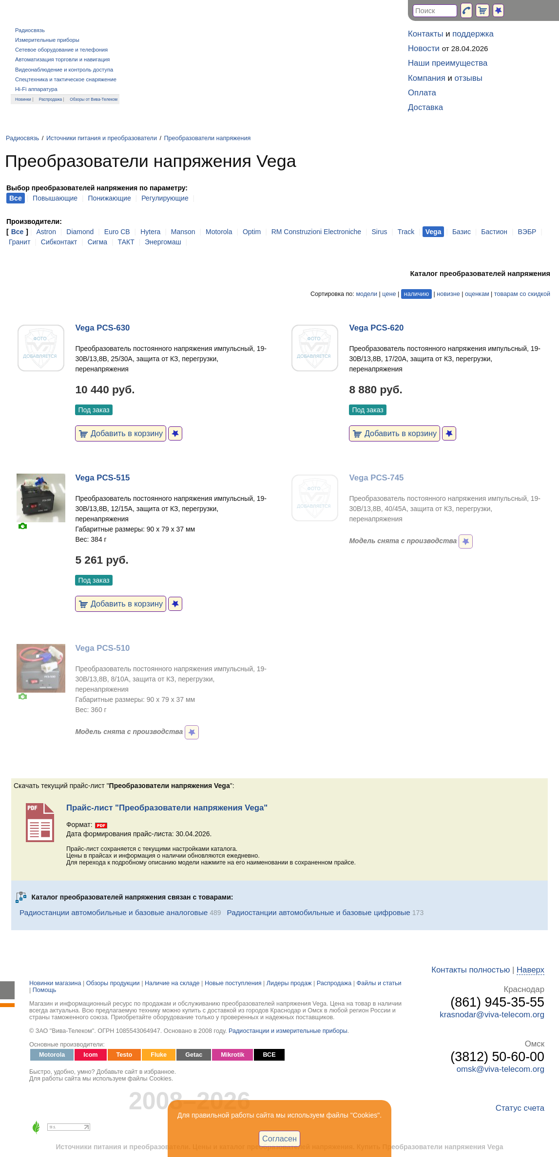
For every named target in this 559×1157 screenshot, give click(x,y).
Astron (46, 232)
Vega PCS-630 (102, 327)
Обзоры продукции (113, 983)
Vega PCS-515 (102, 477)
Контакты (425, 33)
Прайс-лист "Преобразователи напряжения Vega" (167, 807)
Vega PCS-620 (376, 327)
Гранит (19, 242)
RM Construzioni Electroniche (316, 232)
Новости (424, 48)
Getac (193, 1054)
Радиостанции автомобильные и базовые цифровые (318, 912)
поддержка (473, 33)
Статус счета (520, 1108)
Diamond (80, 232)
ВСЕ (269, 1054)
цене (389, 294)
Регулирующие (165, 198)
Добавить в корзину (120, 433)
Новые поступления (233, 983)
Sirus (379, 232)
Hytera (150, 232)
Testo (124, 1054)
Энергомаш (163, 242)
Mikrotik (232, 1054)
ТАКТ (126, 242)
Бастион (494, 232)
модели (366, 294)
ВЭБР (527, 232)
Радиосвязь (30, 30)
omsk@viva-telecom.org (500, 1069)
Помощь (45, 990)
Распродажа (50, 99)
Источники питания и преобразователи (101, 138)
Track (406, 232)
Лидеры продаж (289, 983)
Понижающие (109, 198)
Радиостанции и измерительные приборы (288, 1031)
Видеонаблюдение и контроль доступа (64, 70)
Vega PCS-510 (102, 648)
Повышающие (55, 198)
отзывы (468, 78)
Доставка (425, 107)
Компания (426, 78)
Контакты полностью (470, 969)
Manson (183, 232)
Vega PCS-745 (376, 477)
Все (17, 232)
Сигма (97, 242)
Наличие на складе (172, 983)
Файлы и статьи (379, 983)
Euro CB (117, 232)
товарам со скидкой (522, 294)
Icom (90, 1054)
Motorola (219, 232)
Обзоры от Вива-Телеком (93, 99)
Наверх (530, 969)
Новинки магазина (55, 983)
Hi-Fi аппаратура (36, 89)
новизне (448, 294)
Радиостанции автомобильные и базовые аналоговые (113, 912)
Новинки (23, 99)
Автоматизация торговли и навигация (62, 59)
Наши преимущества (447, 63)
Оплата (422, 92)
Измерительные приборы (47, 40)
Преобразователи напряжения (207, 138)
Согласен (279, 1138)
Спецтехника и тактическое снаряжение (65, 79)
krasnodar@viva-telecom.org (492, 1014)
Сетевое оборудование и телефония (61, 50)
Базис (461, 232)
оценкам (477, 294)
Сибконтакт (59, 242)
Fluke (159, 1054)
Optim (252, 232)
